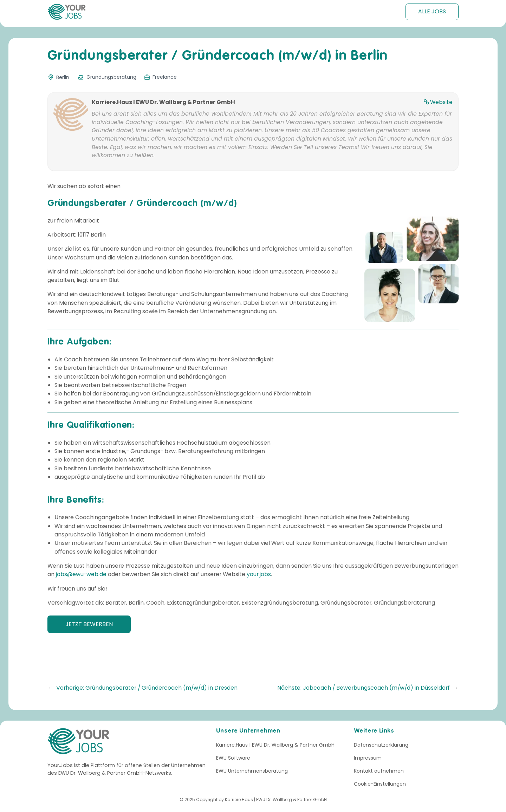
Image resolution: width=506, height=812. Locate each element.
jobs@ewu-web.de (81, 574)
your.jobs (259, 574)
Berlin (62, 77)
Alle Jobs (432, 11)
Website (441, 102)
